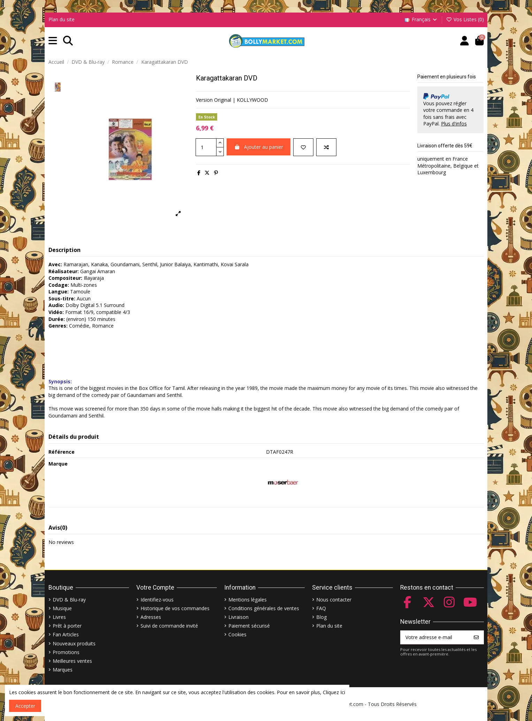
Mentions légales (247, 599)
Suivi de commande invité (169, 625)
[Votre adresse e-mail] (435, 637)
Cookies (237, 634)
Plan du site (61, 19)
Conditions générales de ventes (263, 608)
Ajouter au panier (258, 147)
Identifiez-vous (157, 599)
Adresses (150, 617)
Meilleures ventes (72, 661)
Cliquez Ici (334, 692)
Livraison (238, 617)
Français (421, 19)
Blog (321, 617)
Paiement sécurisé (249, 625)
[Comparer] (326, 147)
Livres (59, 617)
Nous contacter (333, 599)
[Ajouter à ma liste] (303, 147)
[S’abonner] (476, 637)
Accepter (25, 706)
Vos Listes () (465, 19)
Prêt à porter (67, 625)
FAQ (321, 608)
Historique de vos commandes (175, 608)
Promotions (66, 652)
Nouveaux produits (74, 643)
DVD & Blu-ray (69, 599)
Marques (63, 669)
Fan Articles (66, 634)
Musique (62, 608)
